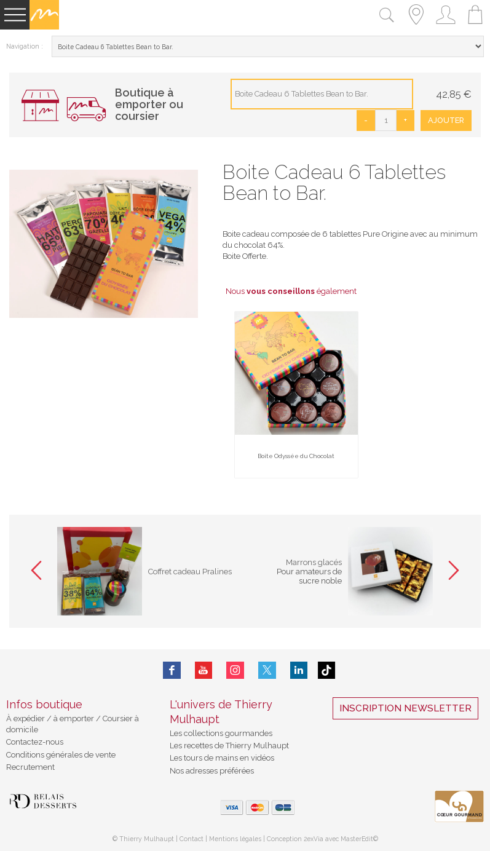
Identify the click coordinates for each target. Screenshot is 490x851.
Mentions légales (235, 838)
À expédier (26, 718)
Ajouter (446, 120)
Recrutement (30, 767)
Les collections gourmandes (221, 733)
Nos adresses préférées (212, 770)
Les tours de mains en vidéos (222, 757)
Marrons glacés (314, 562)
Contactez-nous (34, 741)
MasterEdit (357, 838)
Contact (192, 838)
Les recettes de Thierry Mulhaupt (229, 745)
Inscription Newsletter (405, 708)
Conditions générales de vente (61, 754)
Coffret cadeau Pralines (190, 571)
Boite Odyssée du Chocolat (296, 456)
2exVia (314, 838)
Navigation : (24, 46)
